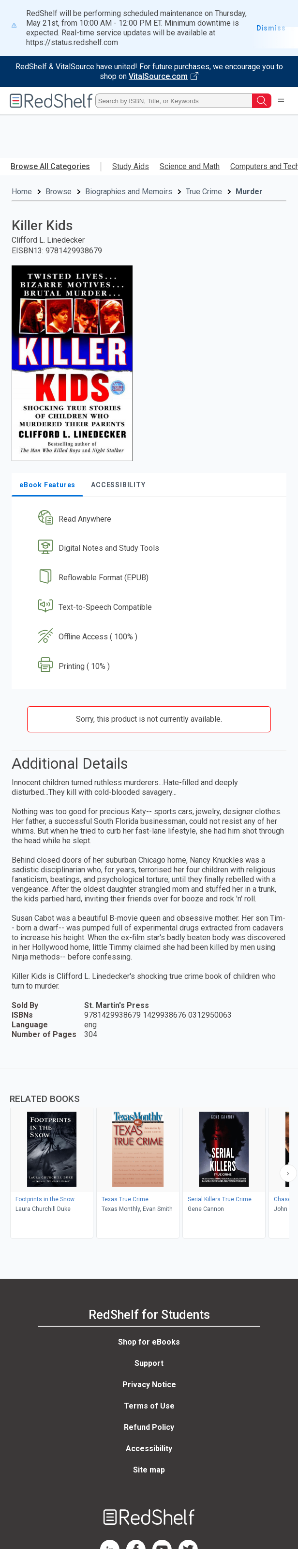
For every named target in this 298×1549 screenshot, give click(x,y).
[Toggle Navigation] (281, 101)
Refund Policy (149, 1427)
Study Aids (130, 166)
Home (22, 191)
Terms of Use (149, 1405)
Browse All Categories (50, 166)
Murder (249, 191)
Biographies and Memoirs (128, 191)
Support (149, 1363)
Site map (149, 1469)
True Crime (204, 191)
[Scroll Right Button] (288, 1173)
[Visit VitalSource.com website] (149, 71)
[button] (148, 519)
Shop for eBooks (149, 1342)
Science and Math (190, 166)
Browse (58, 191)
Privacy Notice (149, 1384)
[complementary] (149, 1155)
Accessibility (149, 1448)
